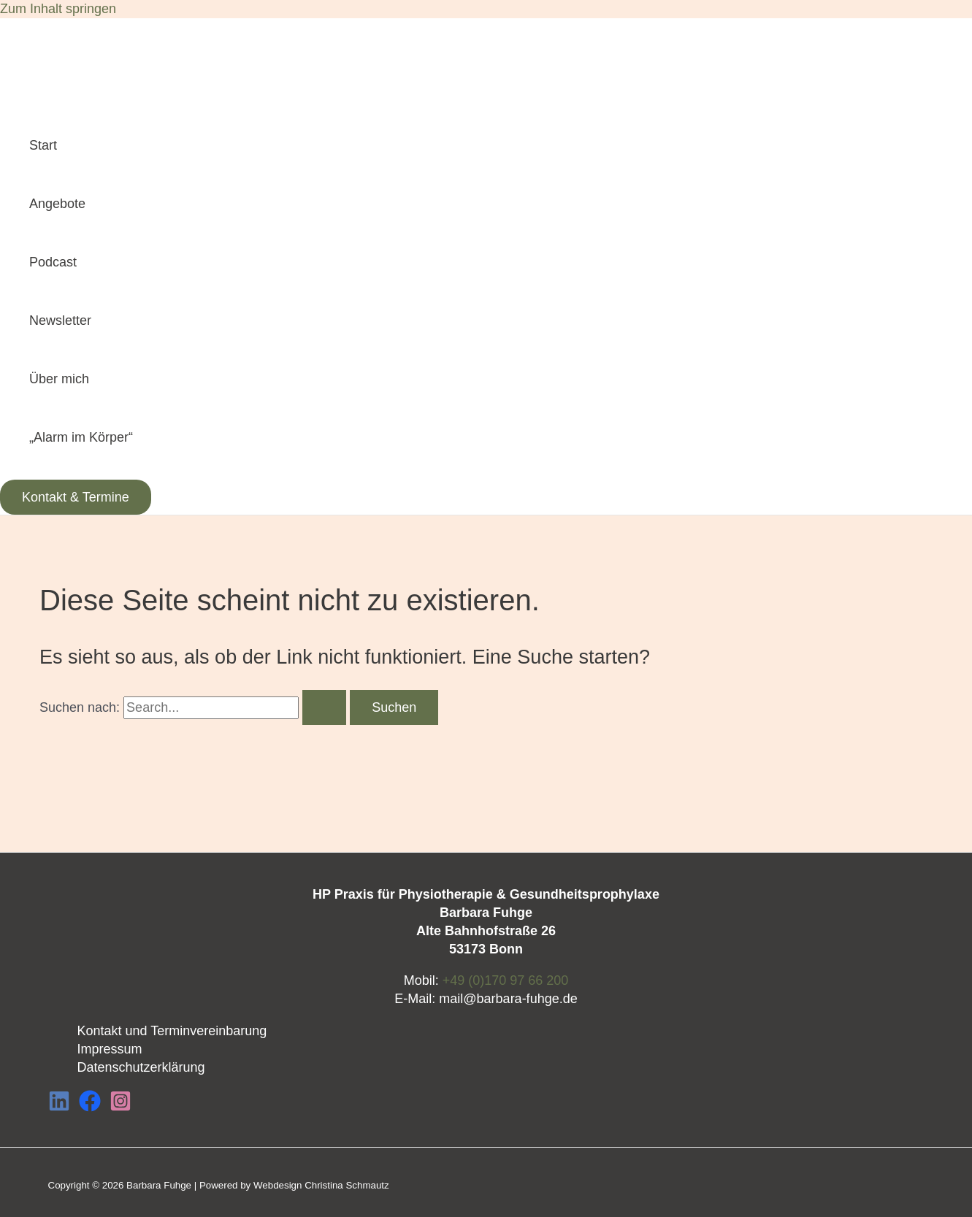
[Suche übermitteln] (324, 707)
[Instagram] (120, 1107)
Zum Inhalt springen (58, 8)
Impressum (109, 1049)
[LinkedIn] (59, 1107)
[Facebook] (90, 1107)
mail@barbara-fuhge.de (508, 998)
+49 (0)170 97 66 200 (506, 980)
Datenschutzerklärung (141, 1067)
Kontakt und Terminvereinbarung (172, 1031)
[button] (75, 497)
